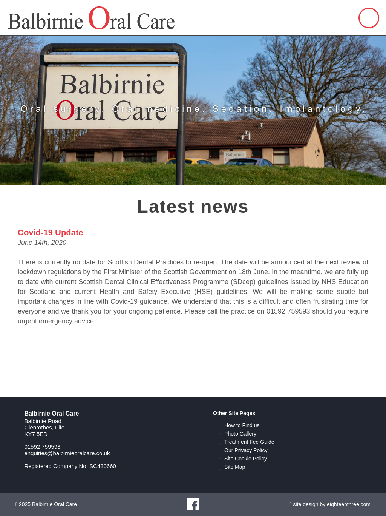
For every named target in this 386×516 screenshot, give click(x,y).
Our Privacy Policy (245, 450)
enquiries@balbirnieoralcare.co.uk (67, 453)
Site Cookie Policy (245, 459)
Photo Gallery (240, 434)
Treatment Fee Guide (249, 442)
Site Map (234, 467)
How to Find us (241, 425)
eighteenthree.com (349, 504)
